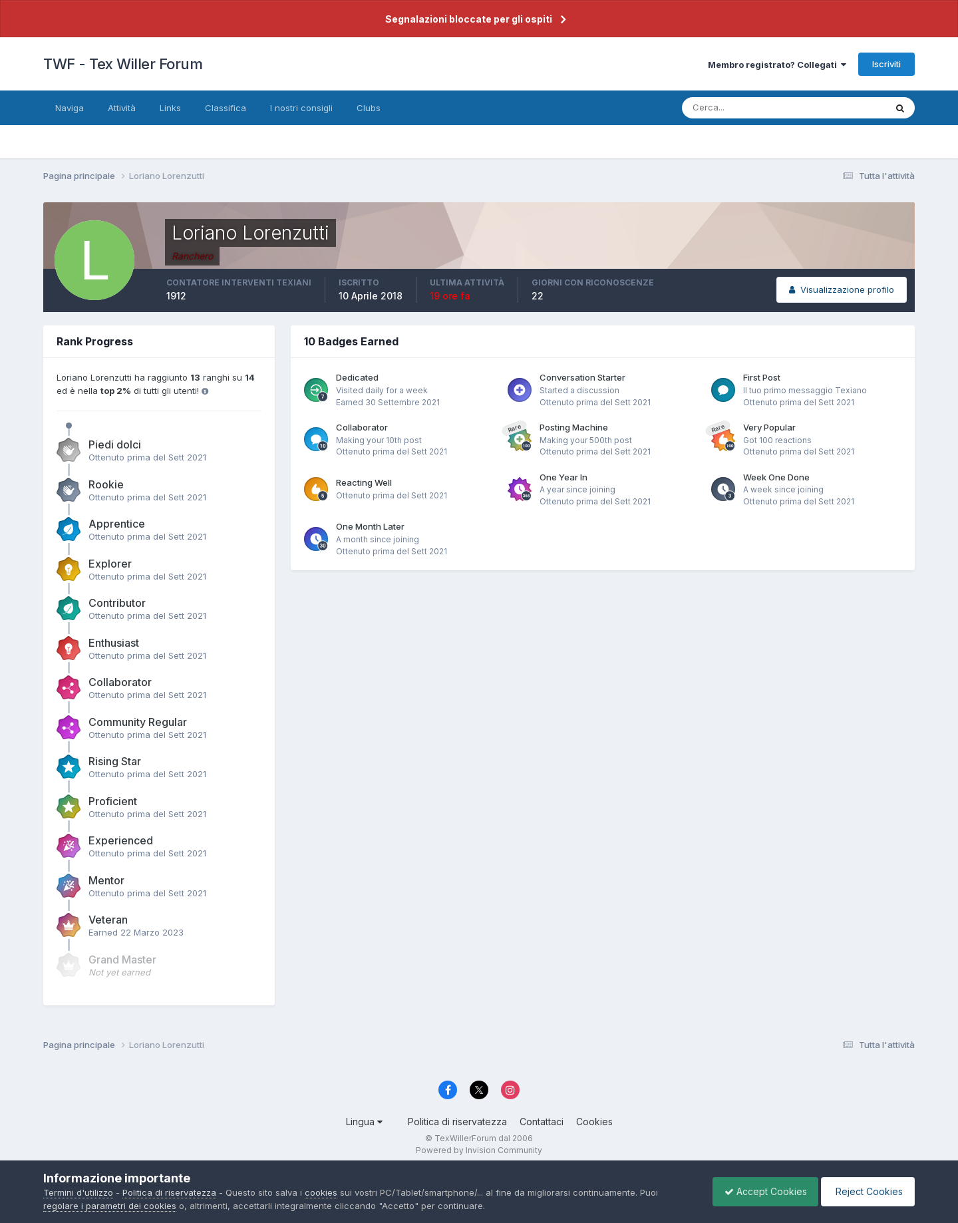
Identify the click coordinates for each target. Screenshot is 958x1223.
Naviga (69, 107)
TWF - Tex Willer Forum (122, 64)
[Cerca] (740, 107)
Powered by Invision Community (479, 1150)
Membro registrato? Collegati (777, 64)
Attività (122, 107)
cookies (321, 1192)
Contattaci (541, 1121)
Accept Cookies (759, 1191)
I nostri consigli (301, 107)
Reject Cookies (866, 1191)
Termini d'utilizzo (78, 1192)
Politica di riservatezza (457, 1121)
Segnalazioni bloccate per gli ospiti (468, 19)
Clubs (369, 107)
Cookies (594, 1121)
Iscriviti (886, 64)
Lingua (364, 1121)
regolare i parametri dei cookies (109, 1205)
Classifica (225, 107)
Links (170, 107)
